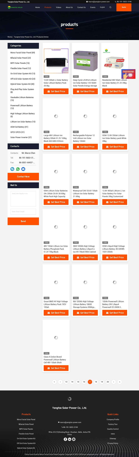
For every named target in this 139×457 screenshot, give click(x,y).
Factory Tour (113, 424)
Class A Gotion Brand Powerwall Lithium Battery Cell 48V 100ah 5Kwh (55, 360)
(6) (22, 115)
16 (84, 382)
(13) (22, 73)
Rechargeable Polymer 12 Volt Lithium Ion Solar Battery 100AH (84, 138)
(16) (20, 63)
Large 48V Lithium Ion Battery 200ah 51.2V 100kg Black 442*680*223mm (55, 138)
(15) (22, 98)
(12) (20, 68)
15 (78, 382)
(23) (20, 58)
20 (108, 382)
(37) (21, 137)
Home (37, 7)
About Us (68, 7)
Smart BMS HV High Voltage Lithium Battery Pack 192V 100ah (56, 304)
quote (124, 7)
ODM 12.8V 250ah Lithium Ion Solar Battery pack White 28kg (114, 138)
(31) (17, 132)
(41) (19, 127)
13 (66, 382)
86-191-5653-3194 (123, 2)
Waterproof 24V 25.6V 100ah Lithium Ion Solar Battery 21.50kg (85, 194)
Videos (57, 7)
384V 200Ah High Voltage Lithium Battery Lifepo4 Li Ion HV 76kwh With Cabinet (84, 249)
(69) (22, 53)
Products (47, 7)
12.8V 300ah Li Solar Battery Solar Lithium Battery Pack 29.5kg (56, 83)
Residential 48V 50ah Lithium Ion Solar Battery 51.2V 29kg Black (114, 83)
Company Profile (113, 419)
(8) (22, 90)
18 (96, 382)
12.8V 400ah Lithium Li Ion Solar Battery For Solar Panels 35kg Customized (113, 194)
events (92, 7)
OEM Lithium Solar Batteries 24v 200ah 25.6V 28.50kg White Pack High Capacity (56, 194)
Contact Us (81, 7)
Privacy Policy (113, 443)
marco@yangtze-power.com (98, 2)
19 (102, 382)
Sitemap (113, 439)
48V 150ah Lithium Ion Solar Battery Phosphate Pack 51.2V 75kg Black (56, 249)
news (113, 434)
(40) (22, 84)
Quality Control (113, 429)
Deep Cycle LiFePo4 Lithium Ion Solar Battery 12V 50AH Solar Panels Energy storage (85, 83)
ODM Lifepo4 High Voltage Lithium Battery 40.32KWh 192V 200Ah (113, 249)
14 (72, 382)
